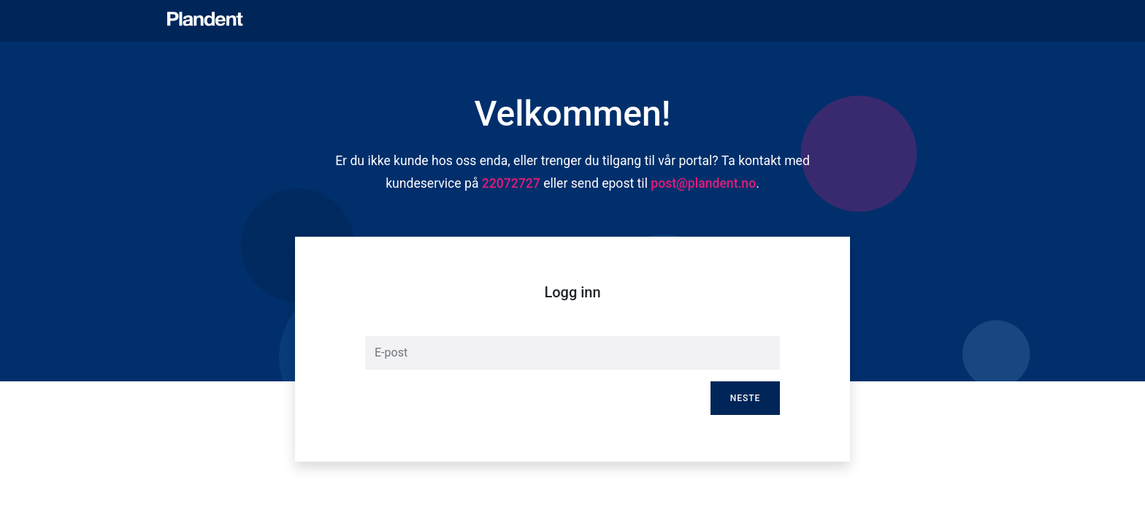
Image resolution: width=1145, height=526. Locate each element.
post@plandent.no (703, 183)
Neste (745, 398)
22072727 (511, 183)
